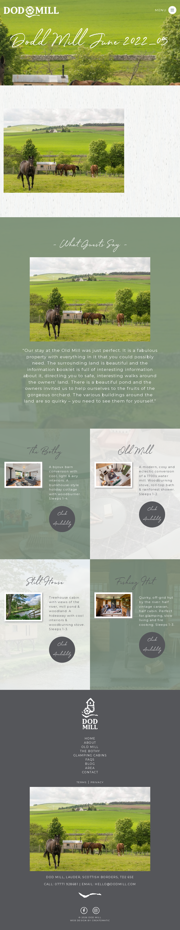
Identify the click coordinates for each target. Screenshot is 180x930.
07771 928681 (66, 884)
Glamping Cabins (90, 755)
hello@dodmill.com (115, 884)
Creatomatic (101, 920)
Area (90, 768)
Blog (90, 764)
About (90, 743)
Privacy (97, 782)
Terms (82, 782)
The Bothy (90, 751)
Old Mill (90, 747)
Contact (90, 772)
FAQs (90, 759)
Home (90, 738)
